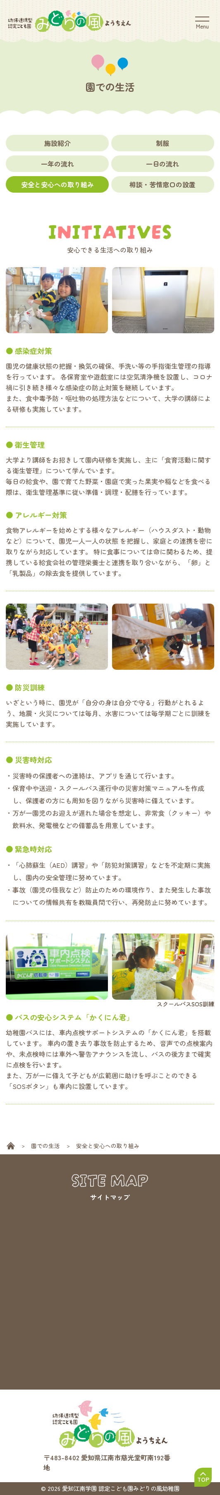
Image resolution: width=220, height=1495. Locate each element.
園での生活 (45, 1146)
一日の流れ (162, 164)
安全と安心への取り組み (57, 184)
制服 (162, 143)
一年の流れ (57, 164)
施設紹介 (57, 143)
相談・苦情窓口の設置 (162, 184)
